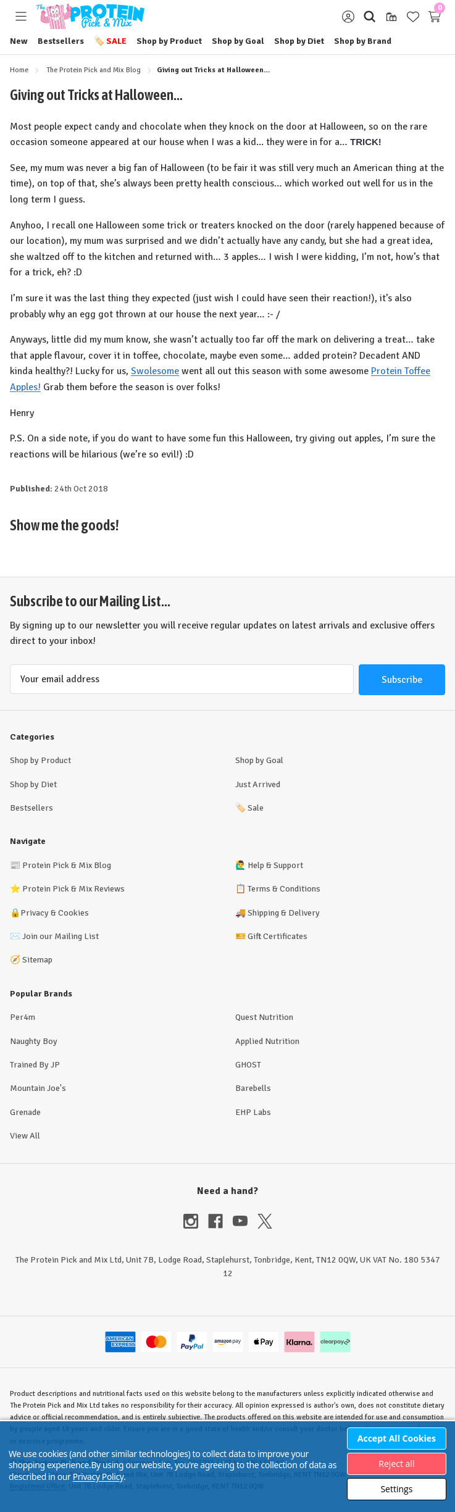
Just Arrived (257, 784)
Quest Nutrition (264, 1017)
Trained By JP (35, 1064)
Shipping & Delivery (284, 913)
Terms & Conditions (284, 888)
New (19, 41)
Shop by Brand (362, 41)
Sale (110, 41)
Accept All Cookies (396, 1438)
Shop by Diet (299, 41)
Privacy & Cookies (54, 913)
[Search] (369, 16)
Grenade (25, 1112)
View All (25, 1135)
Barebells (253, 1088)
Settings (396, 1489)
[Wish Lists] (413, 16)
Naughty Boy (33, 1041)
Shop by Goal (238, 41)
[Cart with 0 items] (434, 16)
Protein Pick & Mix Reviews (73, 888)
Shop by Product (169, 41)
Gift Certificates (277, 936)
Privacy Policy (98, 1476)
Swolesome (155, 371)
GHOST (248, 1064)
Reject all (396, 1463)
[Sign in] (348, 16)
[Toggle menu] (20, 16)
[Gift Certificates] (391, 16)
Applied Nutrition (267, 1041)
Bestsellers (61, 41)
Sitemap (37, 959)
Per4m (22, 1017)
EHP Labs (253, 1112)
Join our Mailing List (60, 936)
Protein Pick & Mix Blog (66, 865)
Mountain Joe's (38, 1088)
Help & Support (275, 865)
